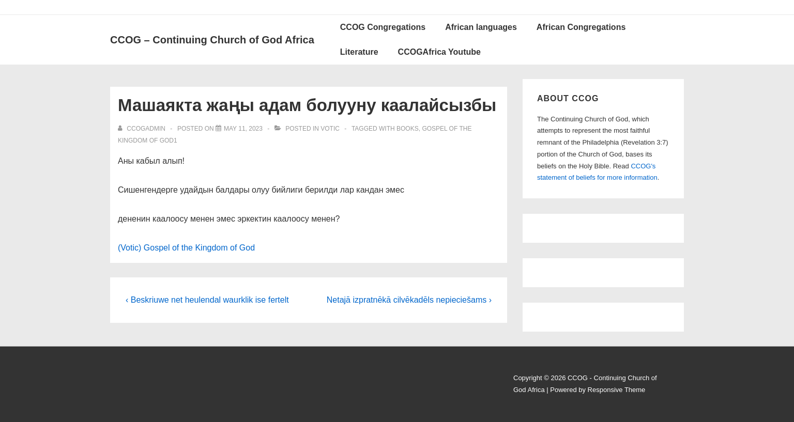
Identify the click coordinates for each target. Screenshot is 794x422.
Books (407, 128)
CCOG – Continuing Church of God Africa (212, 39)
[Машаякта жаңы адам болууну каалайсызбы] (243, 128)
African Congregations (581, 27)
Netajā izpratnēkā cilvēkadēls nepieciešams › (409, 299)
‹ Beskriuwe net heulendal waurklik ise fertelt (207, 299)
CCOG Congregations (382, 27)
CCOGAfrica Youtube (439, 52)
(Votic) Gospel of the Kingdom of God (186, 247)
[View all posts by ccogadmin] (142, 128)
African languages (481, 27)
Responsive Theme (617, 390)
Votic (330, 128)
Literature (359, 52)
